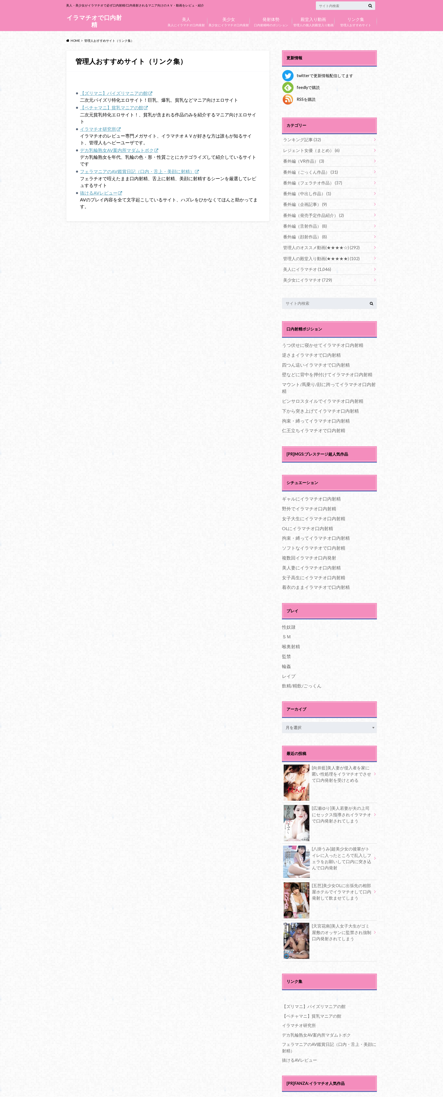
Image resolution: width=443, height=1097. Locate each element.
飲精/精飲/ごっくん (302, 681)
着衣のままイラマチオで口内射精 (316, 582)
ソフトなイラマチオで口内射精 (313, 543)
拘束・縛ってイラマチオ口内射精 (316, 415)
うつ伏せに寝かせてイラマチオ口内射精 (322, 340)
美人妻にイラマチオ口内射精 (311, 562)
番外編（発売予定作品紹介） (311, 212)
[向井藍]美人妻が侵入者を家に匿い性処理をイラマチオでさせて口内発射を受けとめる (327, 769)
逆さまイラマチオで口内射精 (311, 349)
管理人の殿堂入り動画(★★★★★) (319, 254)
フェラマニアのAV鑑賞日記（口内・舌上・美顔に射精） (137, 171)
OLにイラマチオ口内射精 (307, 523)
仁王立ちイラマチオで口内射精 (313, 425)
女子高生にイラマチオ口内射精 (313, 572)
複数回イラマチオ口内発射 (309, 553)
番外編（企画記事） (303, 202)
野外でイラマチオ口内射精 (309, 503)
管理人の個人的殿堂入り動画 (313, 21)
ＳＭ (286, 631)
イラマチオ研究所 (98, 129)
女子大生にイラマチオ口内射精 (313, 513)
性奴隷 (289, 621)
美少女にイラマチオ (306, 275)
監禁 (286, 651)
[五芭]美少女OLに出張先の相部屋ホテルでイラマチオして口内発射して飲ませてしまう (327, 887)
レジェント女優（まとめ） (309, 149)
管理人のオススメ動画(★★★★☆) (319, 243)
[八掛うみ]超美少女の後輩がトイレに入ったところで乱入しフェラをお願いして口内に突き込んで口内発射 (327, 854)
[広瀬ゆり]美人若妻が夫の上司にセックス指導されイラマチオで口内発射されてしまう (327, 810)
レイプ (289, 671)
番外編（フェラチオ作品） (310, 181)
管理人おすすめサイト (356, 21)
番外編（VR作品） (302, 160)
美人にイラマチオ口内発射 (186, 21)
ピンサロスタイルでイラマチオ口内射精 (322, 396)
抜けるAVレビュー (99, 193)
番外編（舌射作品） (303, 223)
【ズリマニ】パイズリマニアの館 (114, 93)
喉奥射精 (291, 641)
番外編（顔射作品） (303, 233)
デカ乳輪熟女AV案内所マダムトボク (117, 150)
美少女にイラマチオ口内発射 (228, 21)
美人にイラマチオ (305, 264)
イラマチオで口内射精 (94, 21)
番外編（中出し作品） (305, 191)
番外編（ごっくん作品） (308, 170)
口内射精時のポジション (271, 21)
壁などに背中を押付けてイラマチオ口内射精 (327, 369)
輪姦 (286, 661)
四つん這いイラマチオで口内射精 (316, 359)
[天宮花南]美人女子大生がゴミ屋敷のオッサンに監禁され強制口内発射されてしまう (327, 928)
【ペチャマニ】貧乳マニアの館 (111, 107)
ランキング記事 (300, 139)
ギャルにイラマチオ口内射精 (311, 494)
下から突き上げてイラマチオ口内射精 (320, 405)
